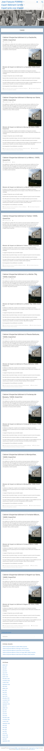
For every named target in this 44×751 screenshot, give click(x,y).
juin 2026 (5, 690)
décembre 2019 (6, 717)
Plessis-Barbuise (26, 385)
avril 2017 (5, 739)
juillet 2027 (5, 665)
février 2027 (5, 674)
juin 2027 (5, 667)
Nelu (14, 162)
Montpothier (25, 505)
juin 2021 (5, 709)
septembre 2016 (6, 741)
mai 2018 (5, 731)
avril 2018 (5, 733)
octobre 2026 (6, 682)
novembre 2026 (6, 680)
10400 (5, 88)
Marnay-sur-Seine (26, 148)
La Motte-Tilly (21, 325)
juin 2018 (5, 729)
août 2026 (5, 686)
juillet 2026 (5, 688)
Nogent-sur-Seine (26, 625)
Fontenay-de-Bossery (18, 445)
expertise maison (10, 88)
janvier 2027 (5, 676)
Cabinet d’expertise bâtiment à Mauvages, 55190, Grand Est (15, 648)
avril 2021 (5, 713)
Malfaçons (25, 88)
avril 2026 (5, 694)
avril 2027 (5, 670)
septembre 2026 (6, 684)
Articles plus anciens (6, 632)
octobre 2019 (5, 721)
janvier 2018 (5, 737)
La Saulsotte (20, 88)
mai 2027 (5, 668)
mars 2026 (5, 696)
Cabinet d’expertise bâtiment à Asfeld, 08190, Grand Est (15, 646)
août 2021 (5, 705)
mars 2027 (5, 672)
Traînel (24, 265)
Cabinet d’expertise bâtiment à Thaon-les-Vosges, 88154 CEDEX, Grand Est (19, 652)
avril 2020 (5, 715)
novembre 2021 (6, 700)
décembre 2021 (6, 698)
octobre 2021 (5, 702)
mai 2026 (5, 692)
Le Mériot (20, 206)
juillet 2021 (5, 707)
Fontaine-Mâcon (17, 565)
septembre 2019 (6, 723)
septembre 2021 (6, 704)
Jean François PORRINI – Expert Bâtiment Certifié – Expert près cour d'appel (13, 5)
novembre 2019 (6, 719)
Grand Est (16, 88)
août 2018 (5, 727)
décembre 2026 (6, 678)
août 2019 (5, 725)
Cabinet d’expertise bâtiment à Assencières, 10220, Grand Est (16, 650)
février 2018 (5, 735)
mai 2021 (5, 711)
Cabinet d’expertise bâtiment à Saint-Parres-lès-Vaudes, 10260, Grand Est (19, 654)
